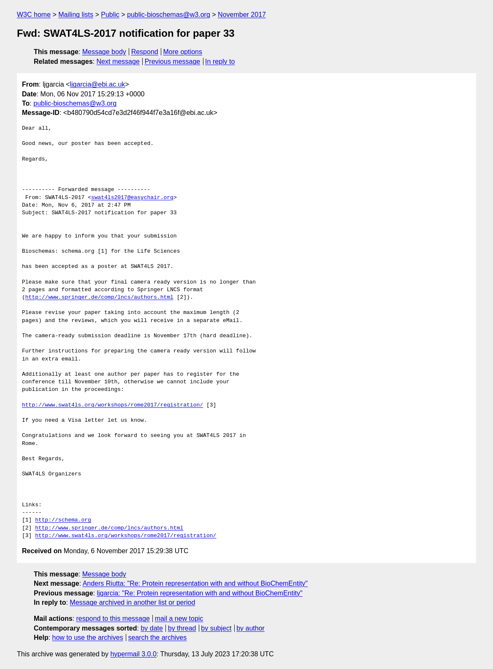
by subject (216, 628)
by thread (182, 628)
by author (250, 628)
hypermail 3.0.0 (133, 654)
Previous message (172, 61)
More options (183, 51)
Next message (118, 61)
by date (152, 628)
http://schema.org (63, 520)
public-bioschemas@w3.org (168, 14)
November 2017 (242, 14)
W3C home (34, 14)
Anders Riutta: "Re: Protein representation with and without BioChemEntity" (195, 583)
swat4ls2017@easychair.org (132, 198)
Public (110, 14)
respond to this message (112, 618)
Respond (144, 51)
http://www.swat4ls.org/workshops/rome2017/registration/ (112, 405)
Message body (104, 51)
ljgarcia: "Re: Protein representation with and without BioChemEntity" (199, 593)
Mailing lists (75, 14)
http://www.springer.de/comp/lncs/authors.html (99, 297)
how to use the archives (87, 637)
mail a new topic (179, 618)
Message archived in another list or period (132, 602)
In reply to (220, 61)
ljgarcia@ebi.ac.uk (97, 84)
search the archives (157, 637)
